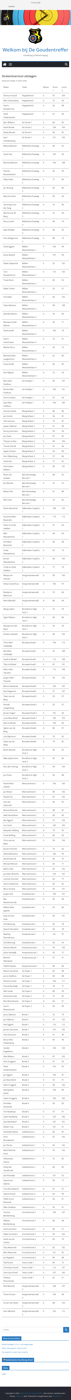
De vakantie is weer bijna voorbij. (15, 1352)
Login (4, 1374)
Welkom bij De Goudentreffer (35, 49)
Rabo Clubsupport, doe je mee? (14, 1348)
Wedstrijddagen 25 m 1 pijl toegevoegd (17, 1344)
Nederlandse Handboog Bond (19, 1360)
